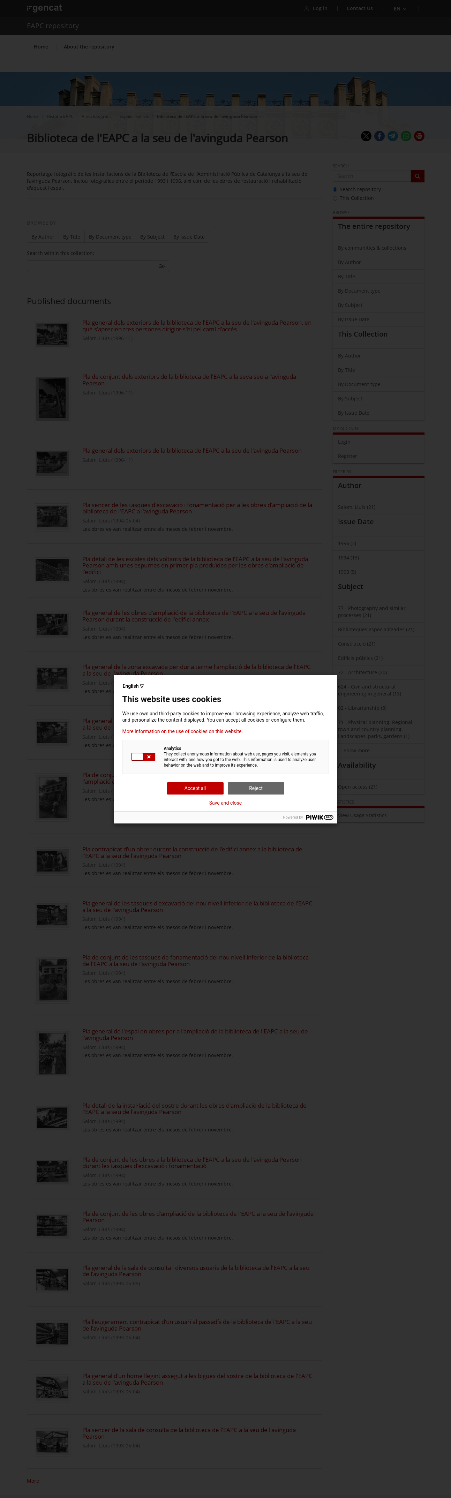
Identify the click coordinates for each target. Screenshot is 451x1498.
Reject (256, 788)
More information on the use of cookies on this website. (182, 731)
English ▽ (133, 686)
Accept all (195, 788)
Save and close (225, 803)
